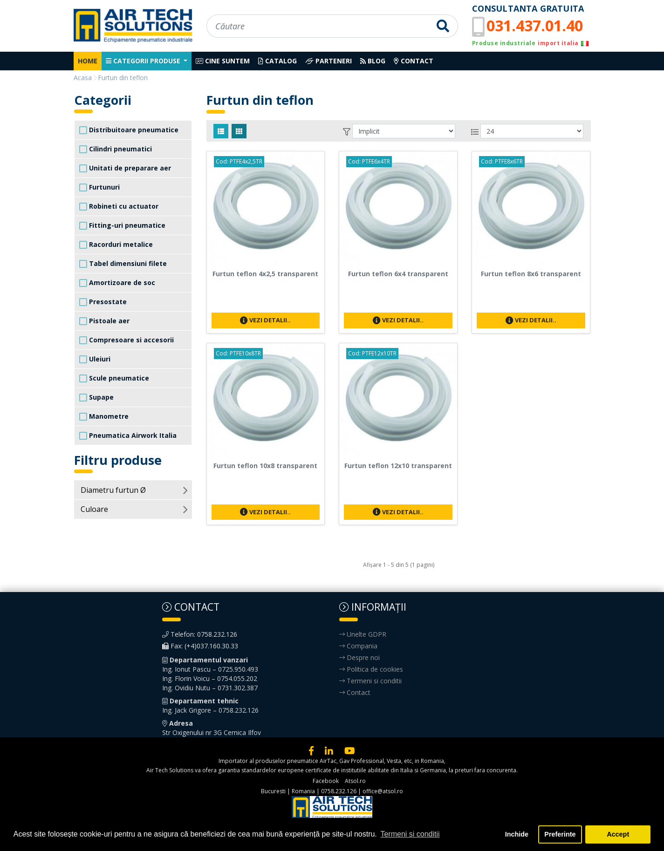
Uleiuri (94, 359)
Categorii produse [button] (144, 60)
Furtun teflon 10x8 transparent (265, 465)
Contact (413, 60)
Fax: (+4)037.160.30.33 (200, 645)
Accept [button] (618, 834)
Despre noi (359, 657)
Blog (372, 60)
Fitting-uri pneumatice (122, 225)
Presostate (103, 301)
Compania (358, 645)
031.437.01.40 (534, 25)
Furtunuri (99, 187)
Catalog (277, 60)
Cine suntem (223, 60)
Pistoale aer (104, 321)
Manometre (104, 416)
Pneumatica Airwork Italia (128, 435)
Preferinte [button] (559, 834)
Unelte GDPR (362, 634)
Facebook (326, 781)
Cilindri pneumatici (115, 149)
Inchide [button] (516, 834)
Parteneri (328, 60)
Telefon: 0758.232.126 (199, 634)
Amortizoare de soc (117, 282)
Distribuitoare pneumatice (128, 130)
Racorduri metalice (116, 244)
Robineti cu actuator (118, 206)
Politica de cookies (371, 669)
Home (87, 60)
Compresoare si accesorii (126, 340)
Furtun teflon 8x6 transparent (531, 273)
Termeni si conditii (370, 680)
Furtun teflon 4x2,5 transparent (265, 273)
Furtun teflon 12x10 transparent (398, 465)
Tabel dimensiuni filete (123, 263)
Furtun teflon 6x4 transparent (398, 273)
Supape (96, 397)
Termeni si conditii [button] (409, 834)
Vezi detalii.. (265, 320)
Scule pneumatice (114, 378)
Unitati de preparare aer (125, 168)
